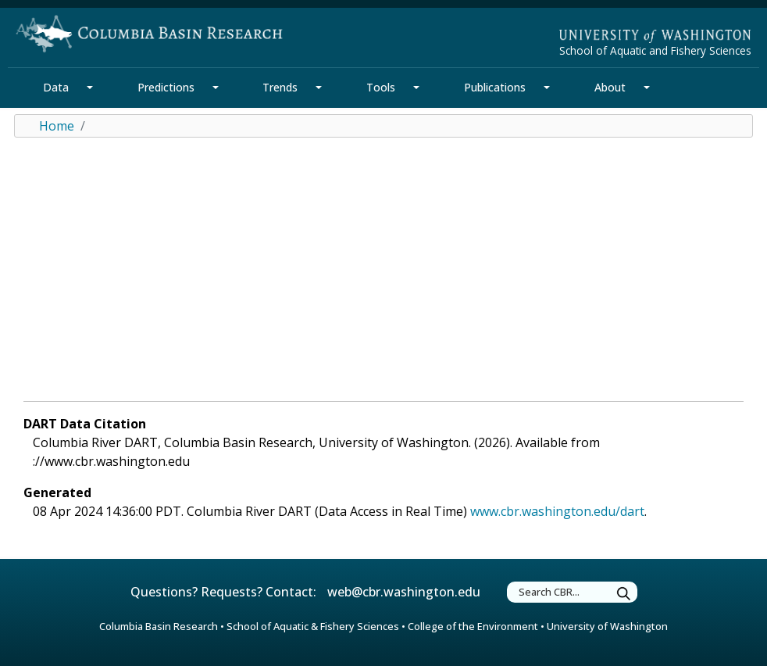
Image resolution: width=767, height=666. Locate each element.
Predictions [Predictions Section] (165, 87)
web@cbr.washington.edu (403, 591)
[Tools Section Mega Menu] (416, 87)
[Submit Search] (624, 594)
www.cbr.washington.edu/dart (557, 511)
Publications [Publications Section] (495, 87)
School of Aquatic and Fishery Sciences (655, 50)
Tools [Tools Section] (380, 87)
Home (56, 125)
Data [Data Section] (56, 87)
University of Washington (607, 626)
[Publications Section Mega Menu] (546, 87)
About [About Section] (610, 87)
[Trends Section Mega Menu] (318, 87)
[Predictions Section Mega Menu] (215, 87)
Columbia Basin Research (158, 626)
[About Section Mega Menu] (646, 87)
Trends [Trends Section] (280, 87)
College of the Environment (473, 626)
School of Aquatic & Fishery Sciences (313, 626)
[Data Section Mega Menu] (89, 87)
